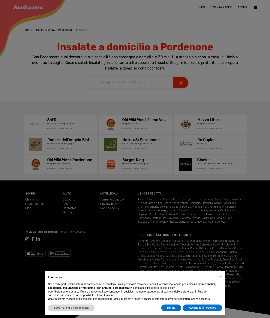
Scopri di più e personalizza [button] (71, 307)
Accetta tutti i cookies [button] (202, 307)
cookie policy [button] (167, 287)
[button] (220, 277)
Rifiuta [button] (171, 307)
